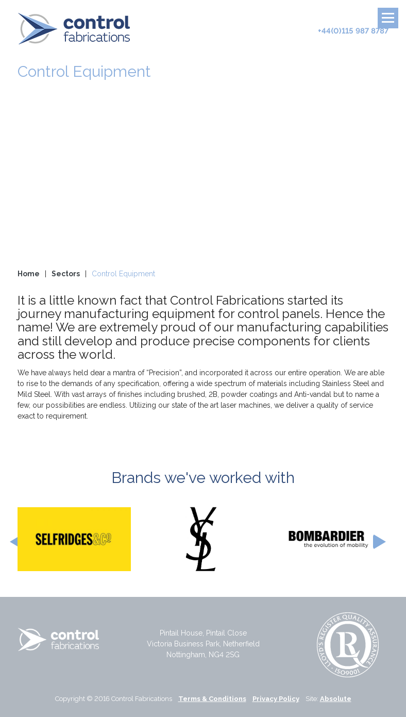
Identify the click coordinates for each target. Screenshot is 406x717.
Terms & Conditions (212, 699)
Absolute (335, 699)
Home (29, 274)
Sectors (66, 274)
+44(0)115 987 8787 (353, 31)
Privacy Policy (275, 699)
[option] (74, 538)
